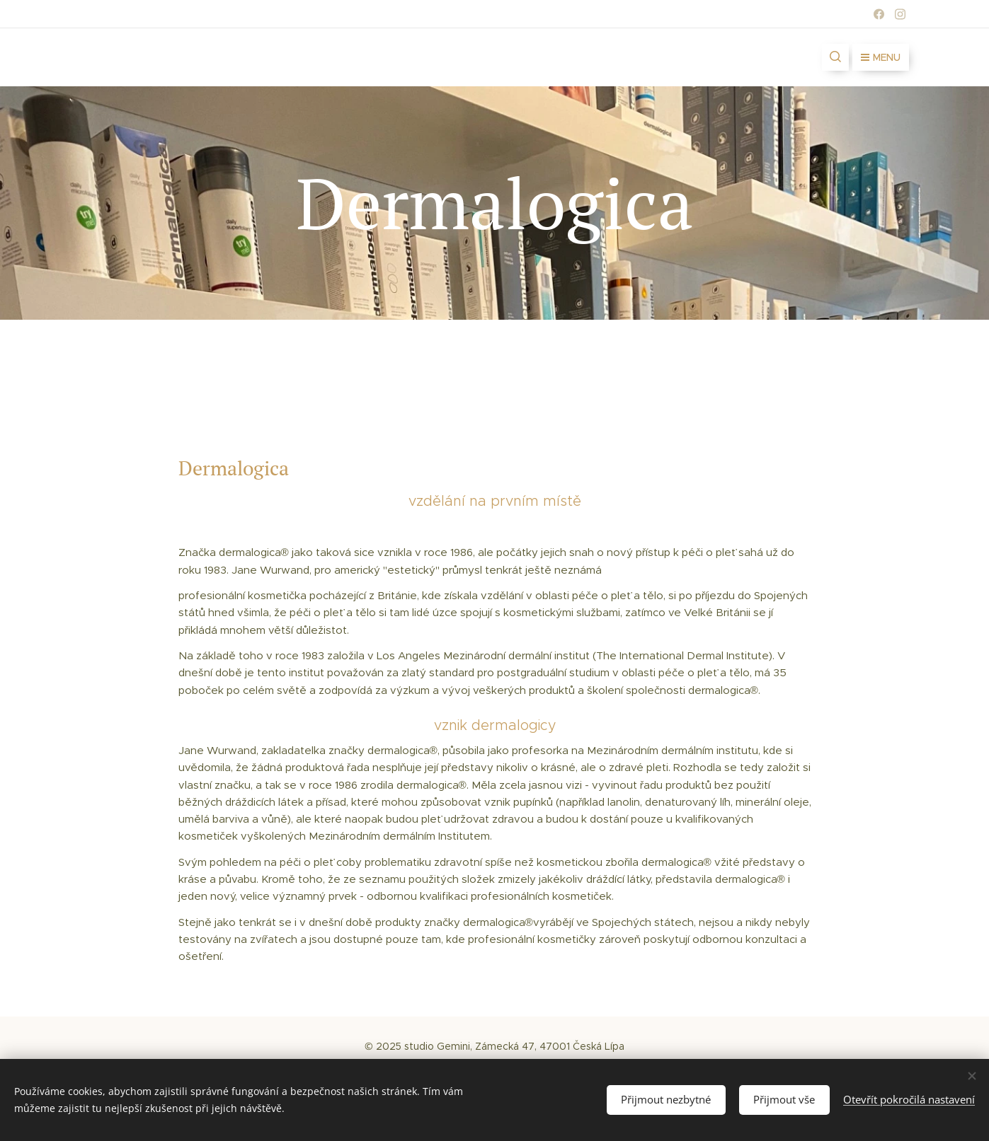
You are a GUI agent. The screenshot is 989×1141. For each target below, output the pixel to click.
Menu (881, 57)
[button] (835, 57)
